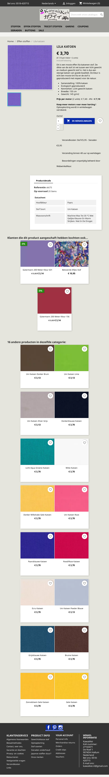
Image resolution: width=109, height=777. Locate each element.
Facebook (48, 725)
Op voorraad (22, 190)
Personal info (63, 738)
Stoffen (15, 28)
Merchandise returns (66, 742)
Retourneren (13, 759)
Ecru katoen (37, 606)
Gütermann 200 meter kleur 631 (37, 268)
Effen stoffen (32, 28)
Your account (65, 734)
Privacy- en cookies (16, 756)
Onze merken (38, 756)
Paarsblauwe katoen (37, 559)
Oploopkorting (38, 742)
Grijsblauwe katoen (37, 653)
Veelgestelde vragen (16, 763)
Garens (69, 28)
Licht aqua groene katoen (37, 466)
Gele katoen (71, 699)
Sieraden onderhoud (41, 749)
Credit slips (62, 749)
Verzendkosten (14, 766)
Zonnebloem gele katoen (37, 699)
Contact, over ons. (15, 748)
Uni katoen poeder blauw (71, 606)
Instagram (60, 725)
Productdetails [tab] (25, 179)
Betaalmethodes (14, 745)
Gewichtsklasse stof (41, 738)
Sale (41, 32)
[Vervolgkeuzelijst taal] (49, 3)
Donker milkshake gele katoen (37, 513)
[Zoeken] (87, 16)
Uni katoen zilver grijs (37, 419)
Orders (60, 745)
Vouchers (61, 756)
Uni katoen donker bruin (37, 372)
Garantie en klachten (16, 752)
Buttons (30, 32)
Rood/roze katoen (71, 559)
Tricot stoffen (53, 28)
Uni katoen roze (71, 513)
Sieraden (16, 32)
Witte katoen (71, 466)
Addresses (61, 752)
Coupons (83, 28)
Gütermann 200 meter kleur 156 (54, 315)
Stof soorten (37, 746)
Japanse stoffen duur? (42, 753)
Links (9, 770)
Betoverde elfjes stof (71, 268)
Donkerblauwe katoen (71, 419)
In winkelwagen (79, 120)
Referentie (21, 186)
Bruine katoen (71, 653)
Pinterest (54, 725)
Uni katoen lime (71, 372)
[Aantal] (60, 120)
